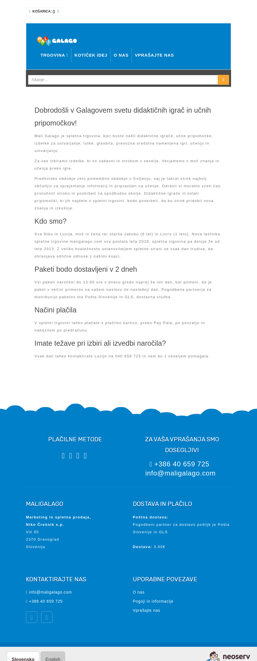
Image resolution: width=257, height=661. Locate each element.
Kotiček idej (90, 55)
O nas (121, 55)
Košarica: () (44, 11)
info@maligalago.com (180, 473)
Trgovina (54, 55)
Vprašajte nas (154, 55)
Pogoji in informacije (153, 601)
